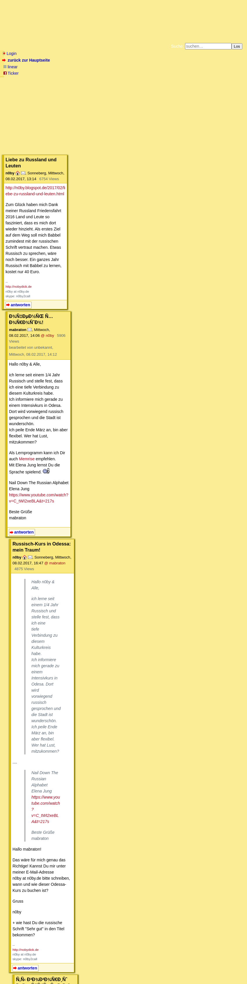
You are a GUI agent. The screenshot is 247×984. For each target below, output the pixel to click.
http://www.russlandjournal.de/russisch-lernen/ (50, 667)
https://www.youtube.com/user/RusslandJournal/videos (58, 673)
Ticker (11, 73)
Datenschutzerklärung (191, 81)
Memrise (84, 250)
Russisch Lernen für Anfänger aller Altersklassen (56, 898)
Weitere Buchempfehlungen (135, 85)
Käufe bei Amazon (95, 85)
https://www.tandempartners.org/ (38, 719)
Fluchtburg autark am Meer (59, 81)
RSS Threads (34, 967)
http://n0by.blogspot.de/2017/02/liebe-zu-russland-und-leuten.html (65, 120)
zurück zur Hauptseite (26, 60)
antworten (20, 176)
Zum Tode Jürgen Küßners (105, 81)
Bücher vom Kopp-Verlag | (151, 81)
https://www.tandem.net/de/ (33, 725)
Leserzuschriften (109, 913)
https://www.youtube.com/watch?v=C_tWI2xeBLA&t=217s (61, 280)
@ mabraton (114, 331)
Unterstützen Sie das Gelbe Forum (42, 85)
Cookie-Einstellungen (215, 85)
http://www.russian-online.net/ (35, 661)
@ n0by (89, 195)
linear (10, 67)
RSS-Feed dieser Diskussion (227, 930)
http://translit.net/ (31, 568)
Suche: (177, 46)
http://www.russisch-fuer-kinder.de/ (40, 679)
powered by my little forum (123, 977)
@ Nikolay (100, 780)
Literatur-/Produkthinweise (28, 913)
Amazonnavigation (180, 85)
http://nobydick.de (19, 158)
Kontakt (52, 967)
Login (9, 53)
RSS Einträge (13, 967)
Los (237, 46)
